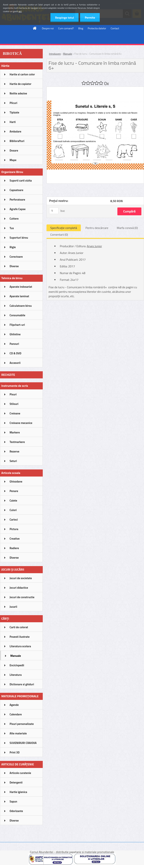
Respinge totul (64, 17)
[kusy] (53, 210)
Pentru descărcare (97, 228)
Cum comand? (66, 28)
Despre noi (48, 28)
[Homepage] (35, 28)
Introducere (55, 54)
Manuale (67, 54)
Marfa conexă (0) (127, 228)
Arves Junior (94, 246)
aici (20, 11)
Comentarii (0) (59, 234)
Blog (80, 28)
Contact (115, 28)
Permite (90, 17)
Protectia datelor (97, 28)
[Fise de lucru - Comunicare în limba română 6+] (95, 88)
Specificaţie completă (63, 228)
